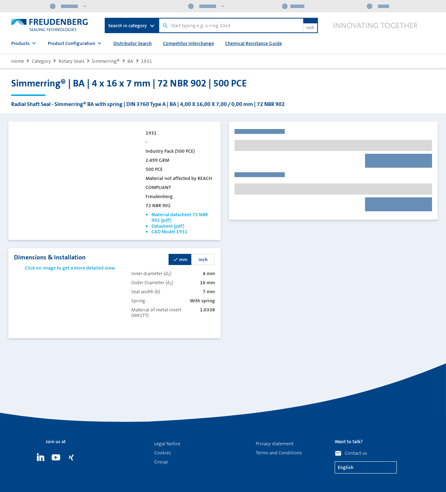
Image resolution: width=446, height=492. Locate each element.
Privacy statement (274, 443)
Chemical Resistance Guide (253, 43)
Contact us (356, 453)
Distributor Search (132, 43)
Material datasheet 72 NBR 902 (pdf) (179, 217)
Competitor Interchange (188, 43)
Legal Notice (167, 443)
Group (161, 462)
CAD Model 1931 (169, 231)
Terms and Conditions (279, 452)
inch (310, 27)
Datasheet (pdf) (167, 226)
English (346, 467)
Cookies (162, 452)
